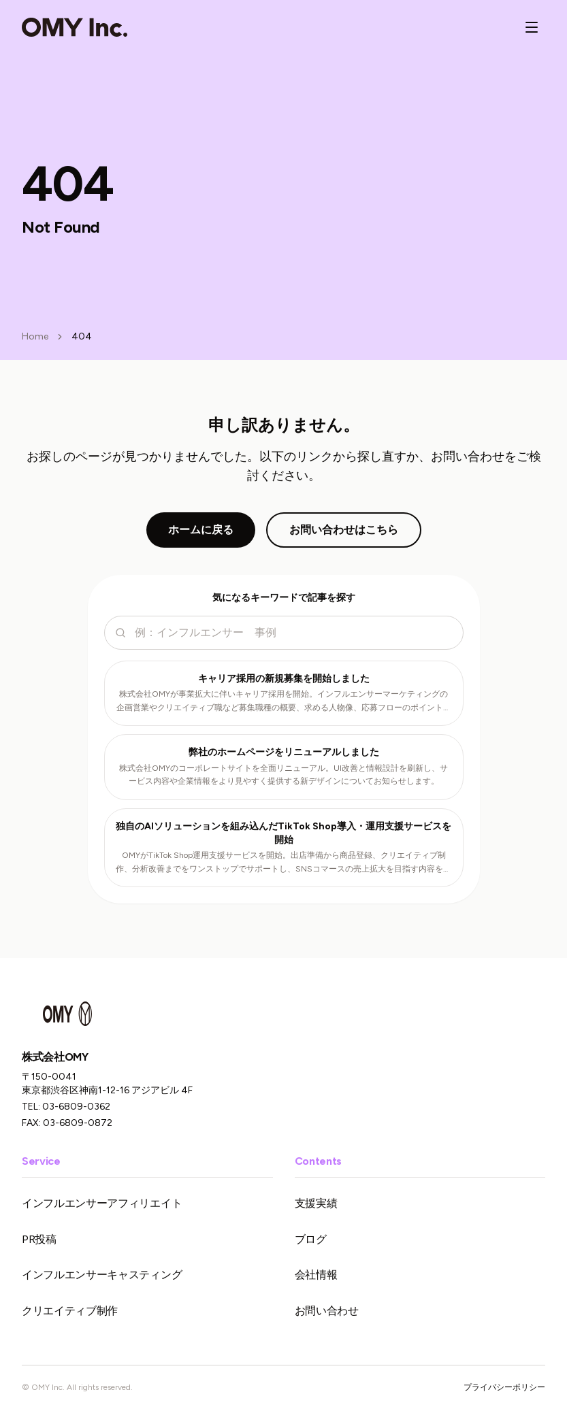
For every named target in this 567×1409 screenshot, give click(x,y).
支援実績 (316, 1203)
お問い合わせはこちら (343, 529)
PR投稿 (39, 1239)
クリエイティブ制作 (70, 1310)
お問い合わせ (327, 1310)
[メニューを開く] (531, 27)
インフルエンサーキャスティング (102, 1274)
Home (35, 336)
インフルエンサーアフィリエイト (102, 1203)
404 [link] (81, 336)
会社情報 (316, 1274)
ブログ (311, 1239)
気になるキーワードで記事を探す (283, 597)
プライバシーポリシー (504, 1387)
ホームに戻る (200, 529)
